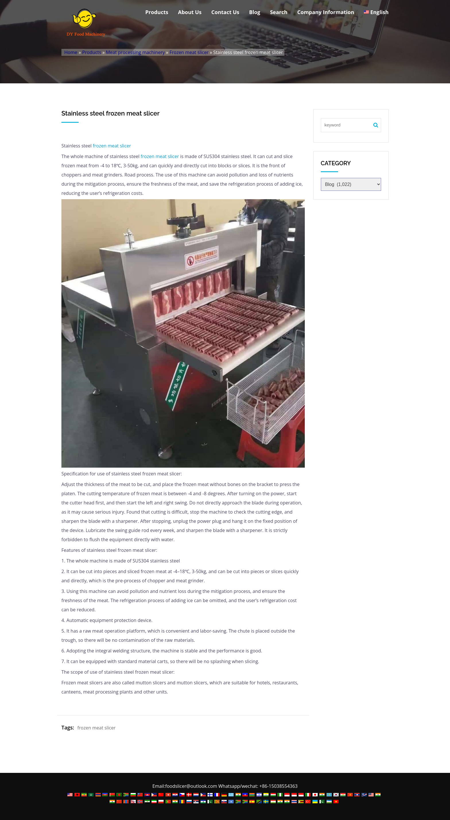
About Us (189, 12)
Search (279, 12)
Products (156, 12)
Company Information (325, 12)
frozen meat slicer (112, 146)
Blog (254, 12)
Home (70, 52)
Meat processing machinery (135, 52)
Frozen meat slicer (188, 52)
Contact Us (225, 12)
